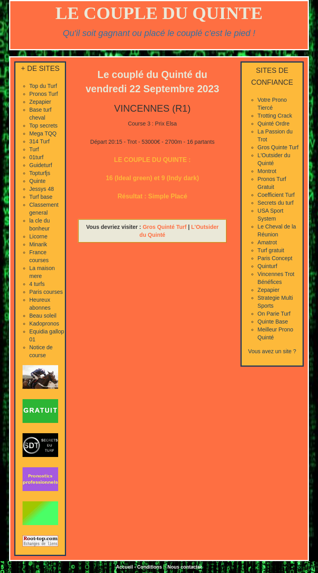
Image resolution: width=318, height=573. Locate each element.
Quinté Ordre (273, 123)
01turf (36, 157)
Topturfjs (39, 173)
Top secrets (43, 125)
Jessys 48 (41, 189)
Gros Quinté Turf (165, 227)
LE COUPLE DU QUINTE (159, 13)
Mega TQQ (43, 133)
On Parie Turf (273, 313)
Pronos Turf (43, 94)
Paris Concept (274, 258)
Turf (34, 149)
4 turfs (37, 284)
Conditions (149, 567)
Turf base (41, 197)
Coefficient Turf (276, 195)
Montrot (266, 171)
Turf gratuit (270, 250)
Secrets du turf (275, 203)
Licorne (38, 236)
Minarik (38, 244)
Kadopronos (44, 323)
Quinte (37, 181)
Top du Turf (43, 86)
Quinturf (267, 266)
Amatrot (267, 242)
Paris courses (46, 292)
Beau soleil (43, 315)
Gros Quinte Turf (277, 147)
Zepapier (40, 102)
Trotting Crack (274, 115)
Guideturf (40, 165)
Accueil (124, 567)
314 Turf (39, 141)
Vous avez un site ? (272, 351)
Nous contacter (184, 567)
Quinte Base (272, 321)
